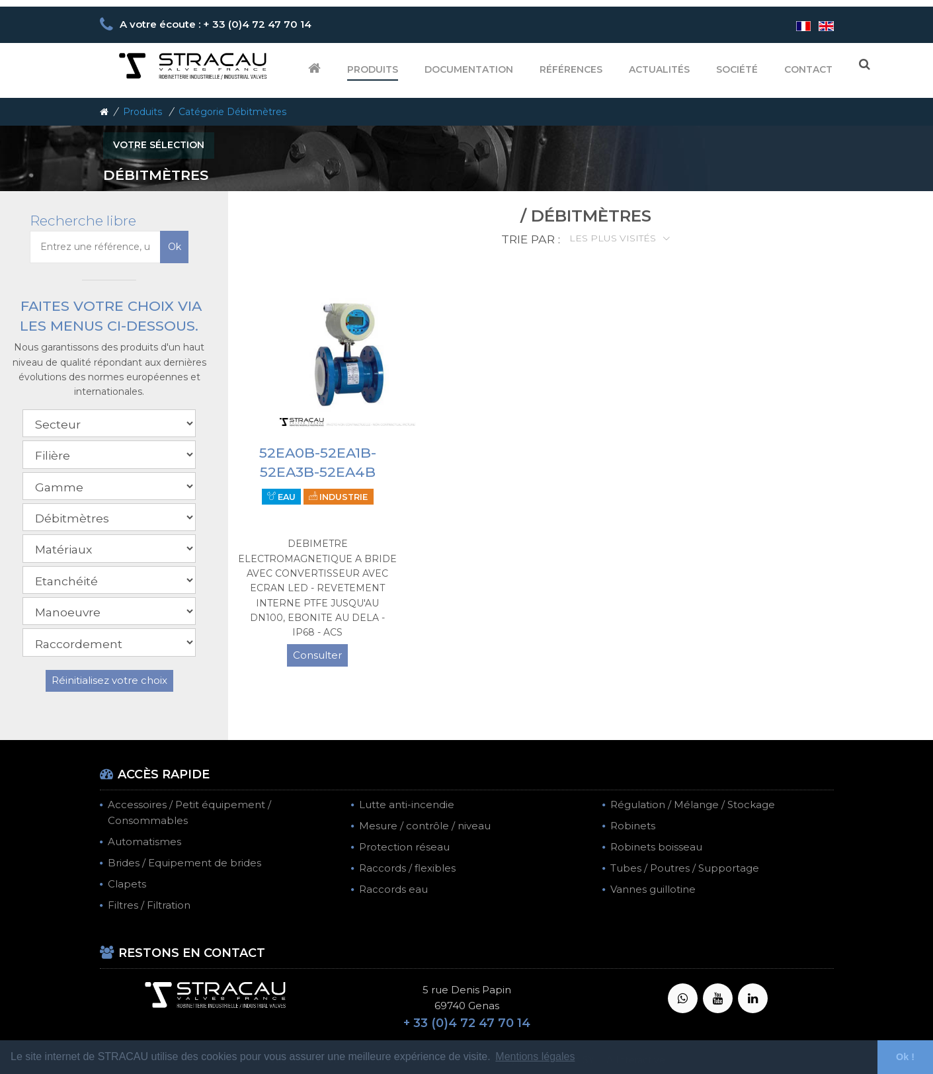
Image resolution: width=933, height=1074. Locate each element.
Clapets (127, 884)
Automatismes (144, 841)
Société (737, 69)
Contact (808, 69)
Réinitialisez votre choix (109, 680)
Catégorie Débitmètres (232, 112)
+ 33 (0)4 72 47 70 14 (466, 1023)
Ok (174, 247)
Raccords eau (393, 889)
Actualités (659, 69)
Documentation (469, 69)
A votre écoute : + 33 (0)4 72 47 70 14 (215, 24)
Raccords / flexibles (407, 868)
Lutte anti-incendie (406, 804)
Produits (372, 69)
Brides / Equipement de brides (184, 862)
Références (571, 69)
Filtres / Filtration (149, 905)
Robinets (632, 825)
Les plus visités (614, 238)
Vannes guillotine (653, 889)
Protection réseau (404, 847)
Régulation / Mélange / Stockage (692, 804)
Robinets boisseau (656, 847)
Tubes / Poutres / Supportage (684, 868)
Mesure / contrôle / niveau (425, 825)
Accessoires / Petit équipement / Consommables (189, 812)
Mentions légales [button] (535, 1056)
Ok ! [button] (905, 1057)
